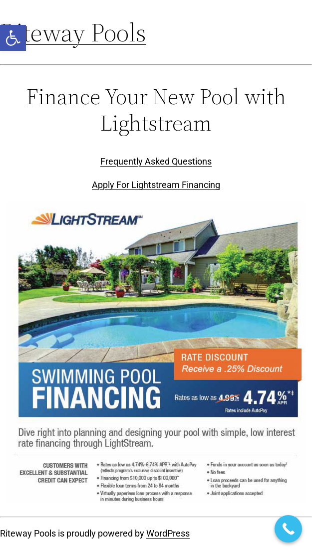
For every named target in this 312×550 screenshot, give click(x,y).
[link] (13, 38)
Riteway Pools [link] (73, 32)
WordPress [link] (168, 533)
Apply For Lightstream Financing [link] (156, 185)
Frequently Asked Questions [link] (156, 161)
